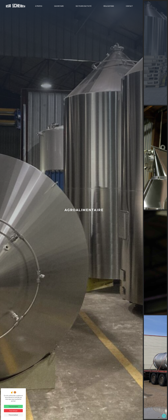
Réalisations (109, 6)
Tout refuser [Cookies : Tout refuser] (13, 411)
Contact (129, 6)
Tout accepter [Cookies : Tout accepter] (13, 406)
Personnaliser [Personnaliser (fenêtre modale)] (13, 415)
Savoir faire (59, 6)
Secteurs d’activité (83, 6)
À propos (38, 6)
